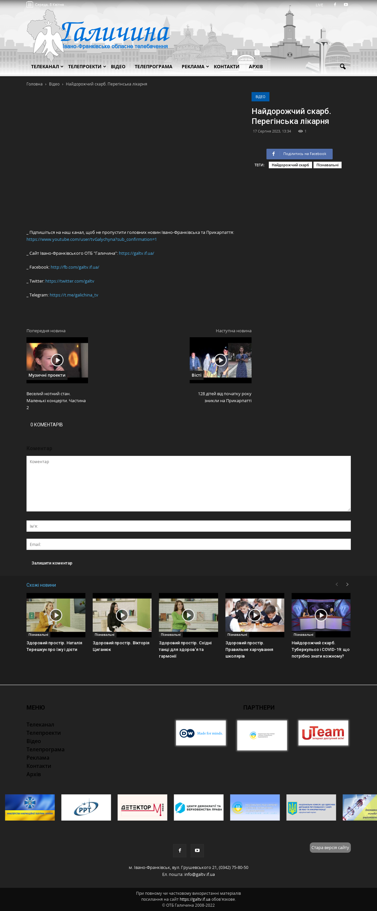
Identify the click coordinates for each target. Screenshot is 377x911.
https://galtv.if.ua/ (136, 253)
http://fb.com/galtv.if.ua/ (75, 267)
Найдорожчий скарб (290, 164)
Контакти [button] (227, 66)
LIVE (321, 4)
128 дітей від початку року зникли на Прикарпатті (225, 397)
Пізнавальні (327, 164)
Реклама (195, 66)
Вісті (197, 375)
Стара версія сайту (330, 847)
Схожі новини (41, 585)
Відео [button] (118, 66)
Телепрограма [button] (153, 66)
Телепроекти (87, 66)
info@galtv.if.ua (199, 874)
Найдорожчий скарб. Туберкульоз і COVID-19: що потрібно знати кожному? (321, 649)
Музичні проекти (47, 375)
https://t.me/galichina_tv (74, 295)
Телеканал (47, 66)
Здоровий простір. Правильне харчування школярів (249, 649)
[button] (343, 67)
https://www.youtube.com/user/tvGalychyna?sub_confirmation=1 (91, 239)
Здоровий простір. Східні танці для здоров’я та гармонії (185, 649)
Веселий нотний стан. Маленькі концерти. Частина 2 (56, 400)
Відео (260, 96)
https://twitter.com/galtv (69, 281)
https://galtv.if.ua (195, 899)
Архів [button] (256, 66)
